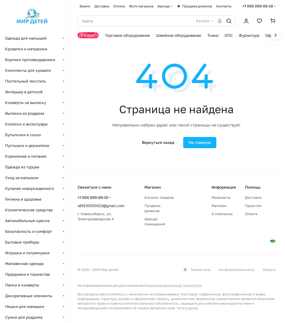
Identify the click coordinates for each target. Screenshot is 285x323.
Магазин (219, 205)
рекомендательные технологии (176, 285)
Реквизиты (221, 197)
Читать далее (187, 308)
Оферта (269, 270)
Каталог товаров (159, 197)
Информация (224, 187)
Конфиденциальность (237, 270)
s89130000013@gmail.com (101, 205)
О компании (222, 214)
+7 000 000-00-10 (257, 6)
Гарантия (253, 205)
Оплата (251, 214)
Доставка (253, 197)
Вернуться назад (158, 142)
